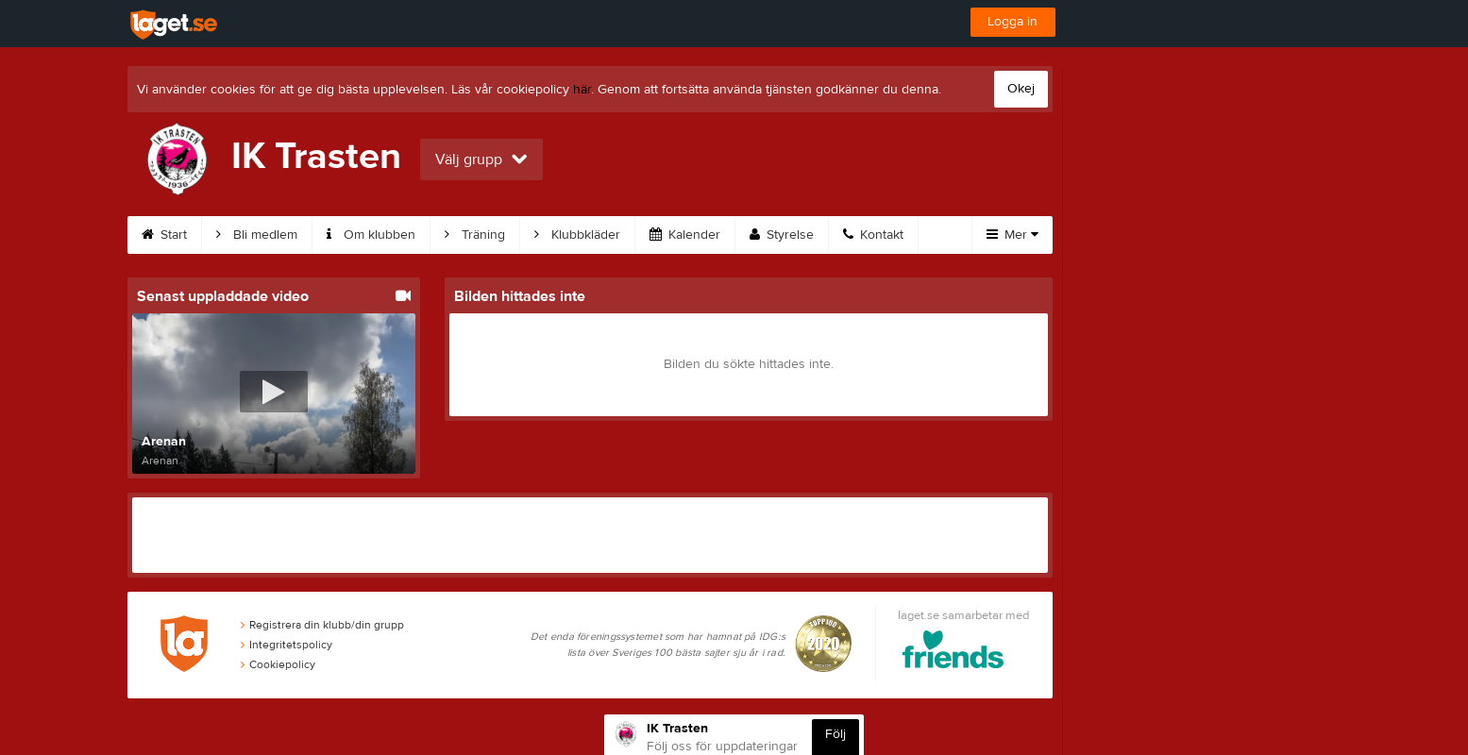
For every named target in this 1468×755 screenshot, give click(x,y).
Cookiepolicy (278, 664)
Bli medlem (256, 234)
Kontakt (873, 234)
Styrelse (782, 234)
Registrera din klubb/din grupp (322, 624)
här (582, 89)
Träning (475, 234)
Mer (1012, 234)
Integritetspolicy (286, 644)
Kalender (685, 234)
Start (164, 234)
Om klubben (371, 234)
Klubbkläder (577, 234)
